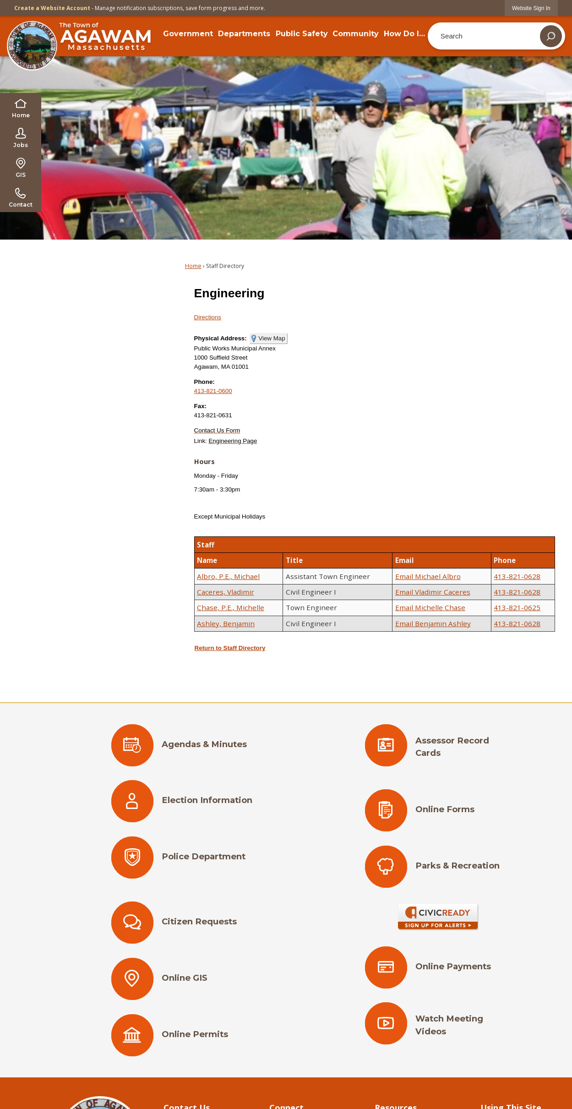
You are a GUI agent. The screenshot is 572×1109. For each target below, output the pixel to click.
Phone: (204, 381)
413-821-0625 (517, 607)
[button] (551, 36)
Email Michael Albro (428, 576)
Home (193, 266)
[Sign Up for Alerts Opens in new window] (438, 916)
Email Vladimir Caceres (432, 591)
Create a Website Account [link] (52, 8)
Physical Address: (220, 338)
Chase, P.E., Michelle (230, 607)
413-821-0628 (517, 576)
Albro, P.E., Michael (228, 576)
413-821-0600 (213, 391)
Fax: (200, 406)
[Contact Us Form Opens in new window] (217, 430)
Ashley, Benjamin (226, 623)
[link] (531, 8)
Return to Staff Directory (230, 648)
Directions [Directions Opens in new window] (207, 317)
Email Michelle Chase (430, 607)
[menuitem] (188, 34)
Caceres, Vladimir (225, 591)
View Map (271, 338)
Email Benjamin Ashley (433, 623)
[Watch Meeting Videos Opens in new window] (438, 1028)
